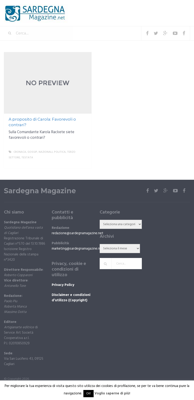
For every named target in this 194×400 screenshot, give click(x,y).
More (84, 163)
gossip (32, 152)
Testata (27, 157)
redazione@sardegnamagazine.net (77, 233)
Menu (176, 7)
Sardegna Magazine (40, 191)
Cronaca (20, 152)
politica (60, 152)
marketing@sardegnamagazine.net (77, 248)
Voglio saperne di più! (112, 393)
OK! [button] (88, 393)
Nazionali (46, 152)
